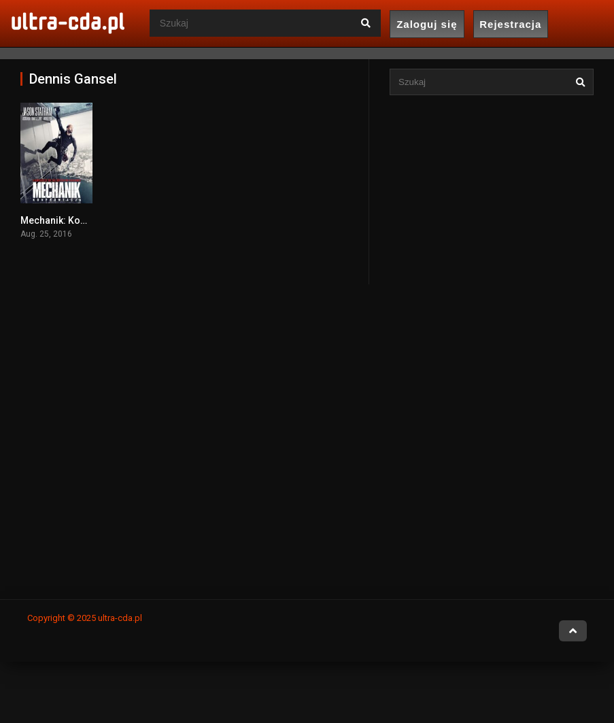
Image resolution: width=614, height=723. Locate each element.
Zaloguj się (426, 24)
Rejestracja (510, 24)
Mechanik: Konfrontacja (73, 220)
